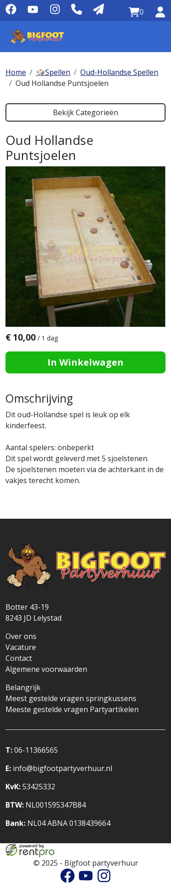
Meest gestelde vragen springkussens (70, 698)
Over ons (20, 636)
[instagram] (54, 12)
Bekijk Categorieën (85, 112)
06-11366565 (31, 750)
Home (15, 72)
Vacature (20, 647)
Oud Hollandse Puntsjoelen (62, 83)
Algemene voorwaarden (46, 669)
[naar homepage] (37, 36)
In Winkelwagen (85, 362)
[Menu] (155, 37)
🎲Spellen (53, 72)
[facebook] (10, 12)
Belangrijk (23, 687)
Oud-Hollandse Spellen (119, 72)
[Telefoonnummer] (76, 9)
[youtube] (32, 12)
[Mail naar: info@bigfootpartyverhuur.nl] (98, 9)
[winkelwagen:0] (136, 12)
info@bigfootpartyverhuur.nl (58, 768)
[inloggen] (160, 12)
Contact (18, 658)
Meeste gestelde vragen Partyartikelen (72, 709)
